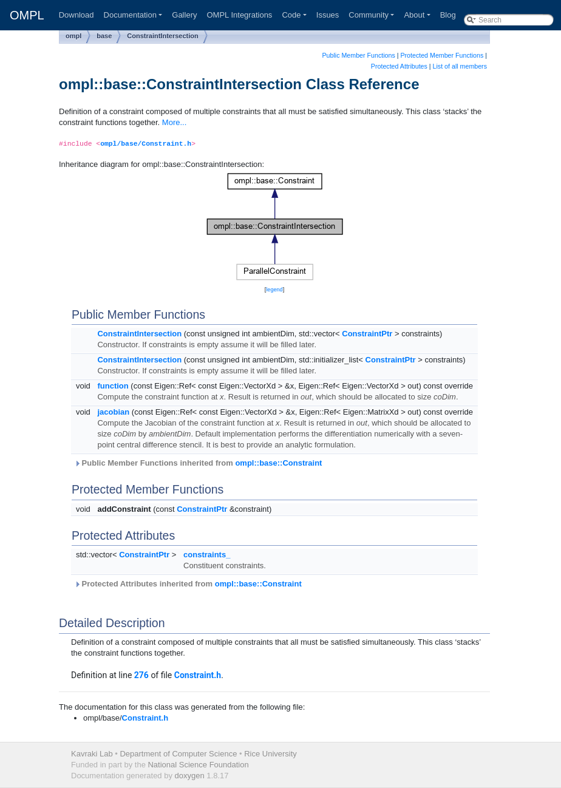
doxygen (190, 775)
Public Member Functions (358, 55)
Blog (448, 14)
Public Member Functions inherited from (198, 462)
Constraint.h (197, 675)
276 (141, 675)
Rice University (270, 753)
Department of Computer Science (178, 753)
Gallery (184, 14)
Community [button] (368, 14)
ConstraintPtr (367, 333)
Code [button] (291, 14)
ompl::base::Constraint (278, 462)
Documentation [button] (130, 14)
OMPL (27, 15)
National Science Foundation (198, 764)
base (104, 35)
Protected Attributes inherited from (188, 583)
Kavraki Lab (92, 753)
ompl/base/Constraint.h (145, 144)
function (112, 385)
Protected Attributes (399, 66)
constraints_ (206, 554)
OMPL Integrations (239, 14)
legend (274, 290)
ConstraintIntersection (162, 35)
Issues (327, 14)
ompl (73, 35)
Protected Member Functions (441, 55)
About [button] (414, 14)
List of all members (460, 66)
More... (174, 122)
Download (76, 14)
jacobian (113, 411)
